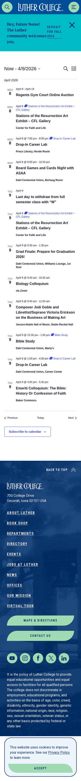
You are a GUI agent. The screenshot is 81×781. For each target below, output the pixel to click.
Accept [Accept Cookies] (40, 768)
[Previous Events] (11, 418)
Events (14, 554)
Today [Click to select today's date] (40, 417)
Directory (17, 544)
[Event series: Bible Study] (59, 335)
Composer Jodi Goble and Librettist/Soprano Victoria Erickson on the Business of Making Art (45, 312)
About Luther (21, 513)
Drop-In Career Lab (31, 144)
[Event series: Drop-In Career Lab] (62, 138)
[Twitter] (51, 658)
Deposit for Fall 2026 (54, 31)
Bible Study (25, 341)
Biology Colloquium (32, 284)
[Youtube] (12, 658)
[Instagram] (25, 658)
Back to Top (57, 470)
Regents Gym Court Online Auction (45, 95)
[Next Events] (72, 418)
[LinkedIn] (64, 658)
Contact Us (40, 635)
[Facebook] (38, 658)
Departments (20, 533)
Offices (14, 585)
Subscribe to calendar (25, 431)
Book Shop (17, 523)
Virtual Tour (20, 606)
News (12, 575)
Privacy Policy (59, 752)
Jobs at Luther (22, 564)
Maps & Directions (40, 620)
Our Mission (19, 596)
